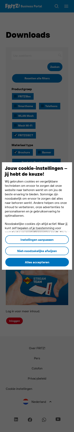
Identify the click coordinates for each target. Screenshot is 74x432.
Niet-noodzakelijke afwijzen (37, 251)
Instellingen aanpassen (37, 240)
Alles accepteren (37, 262)
